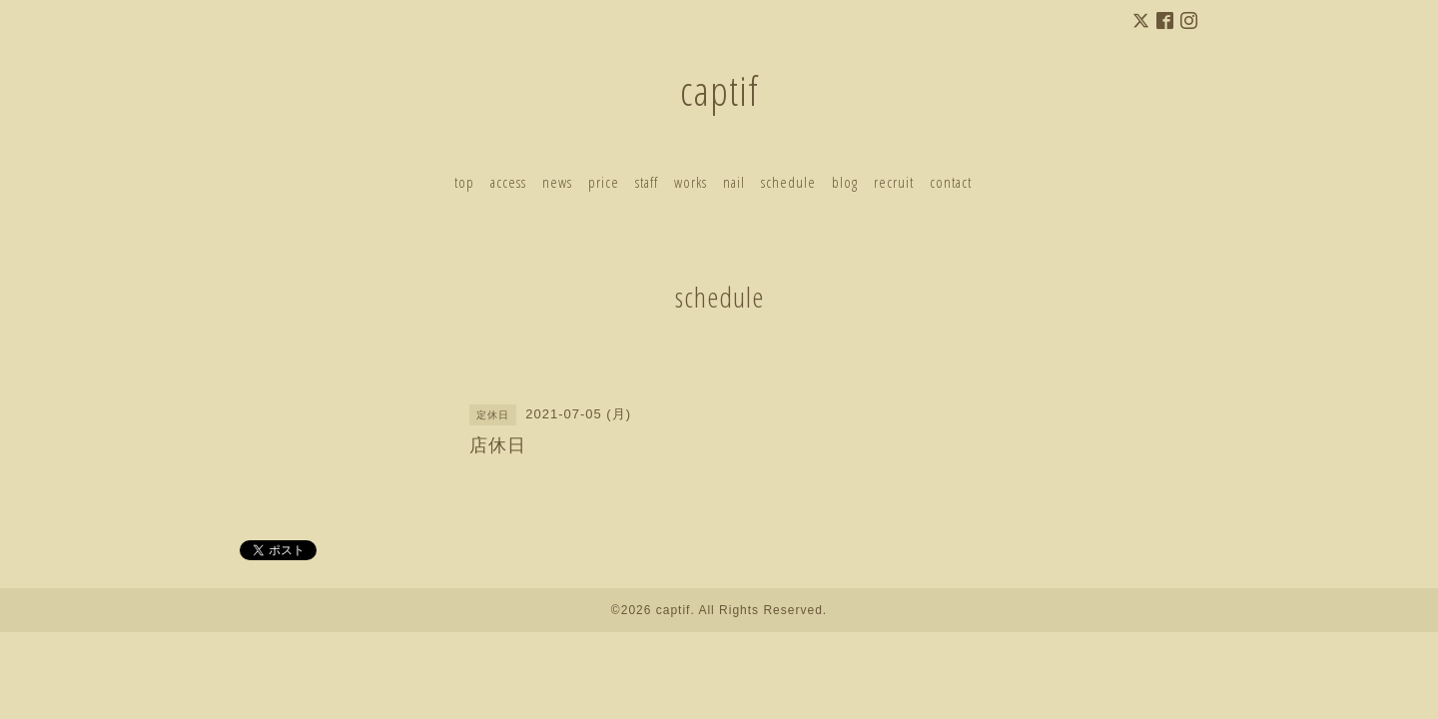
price (603, 182)
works (690, 182)
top (464, 182)
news (557, 182)
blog (845, 182)
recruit (894, 182)
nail (734, 182)
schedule (788, 182)
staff (646, 182)
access (508, 182)
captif (719, 90)
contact (951, 182)
